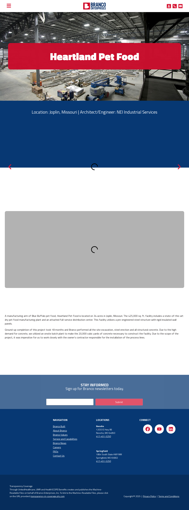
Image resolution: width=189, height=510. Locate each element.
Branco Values (60, 435)
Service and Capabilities (65, 439)
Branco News (59, 443)
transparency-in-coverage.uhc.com (48, 496)
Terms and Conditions (168, 496)
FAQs (55, 451)
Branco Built (59, 426)
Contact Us (59, 456)
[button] (9, 166)
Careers (57, 447)
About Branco (60, 430)
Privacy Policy (149, 496)
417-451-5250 (103, 436)
